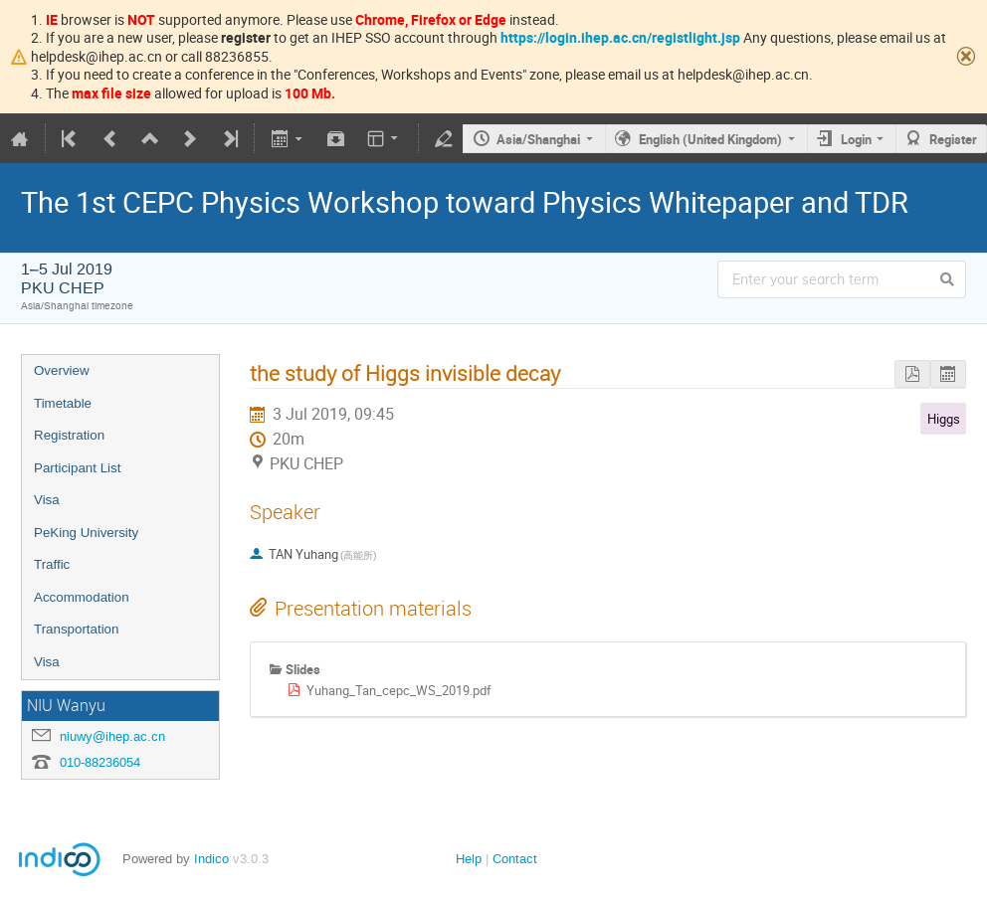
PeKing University (86, 532)
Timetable (63, 403)
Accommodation (81, 597)
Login (856, 139)
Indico (211, 858)
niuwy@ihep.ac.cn (112, 736)
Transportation (76, 629)
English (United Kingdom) (710, 139)
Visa (47, 499)
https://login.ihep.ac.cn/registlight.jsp (620, 37)
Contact (515, 858)
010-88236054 (100, 762)
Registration (69, 435)
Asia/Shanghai (538, 139)
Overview (62, 370)
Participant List (77, 467)
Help (469, 858)
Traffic (52, 564)
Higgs (943, 419)
